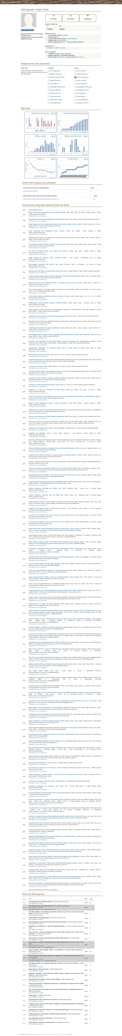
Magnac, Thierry (54, 74)
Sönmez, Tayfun (81, 77)
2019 (24, 975)
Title (31, 899)
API (86, 2)
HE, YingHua (53, 70)
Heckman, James (82, 103)
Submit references (109, 2)
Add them (61, 57)
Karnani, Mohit (54, 90)
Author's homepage (60, 48)
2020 (24, 985)
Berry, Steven (81, 83)
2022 (24, 1000)
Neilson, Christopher (56, 77)
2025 (24, 1014)
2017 (24, 913)
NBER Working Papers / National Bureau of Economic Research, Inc (41, 199)
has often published (71, 38)
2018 (24, 958)
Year (25, 209)
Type (87, 899)
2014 (24, 907)
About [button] (118, 2)
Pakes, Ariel (80, 80)
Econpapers (37, 227)
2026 (24, 1019)
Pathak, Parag (54, 80)
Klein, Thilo (53, 83)
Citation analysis (38, 903)
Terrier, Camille (54, 96)
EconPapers (50, 48)
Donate (91, 2)
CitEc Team (70, 1034)
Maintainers (99, 2)
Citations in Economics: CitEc (11, 2)
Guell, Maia (80, 96)
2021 (24, 991)
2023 (24, 1005)
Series (32, 2)
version (42, 909)
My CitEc (80, 2)
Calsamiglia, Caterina (56, 86)
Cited (92, 899)
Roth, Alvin (80, 70)
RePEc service (25, 1034)
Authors (26, 2)
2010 (24, 933)
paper (46, 227)
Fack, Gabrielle (54, 103)
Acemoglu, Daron (82, 90)
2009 (24, 922)
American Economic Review (30, 191)
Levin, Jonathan (81, 99)
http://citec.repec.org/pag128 (63, 53)
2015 (24, 902)
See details (64, 35)
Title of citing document (36, 209)
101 (64, 42)
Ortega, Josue (54, 93)
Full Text (31, 903)
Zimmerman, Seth (55, 99)
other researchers (62, 40)
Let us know (80, 57)
